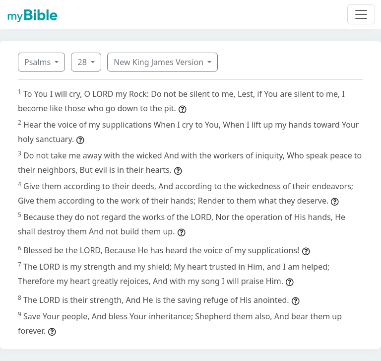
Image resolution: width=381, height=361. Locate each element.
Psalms (38, 62)
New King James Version (159, 62)
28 (82, 62)
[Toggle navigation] (361, 14)
